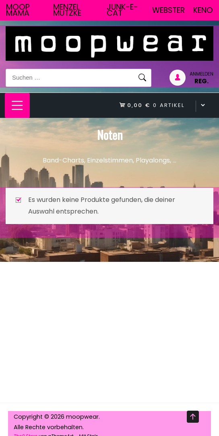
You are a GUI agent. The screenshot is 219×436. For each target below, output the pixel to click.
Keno (203, 10)
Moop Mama (18, 10)
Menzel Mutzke (67, 10)
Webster (168, 10)
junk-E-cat (122, 10)
